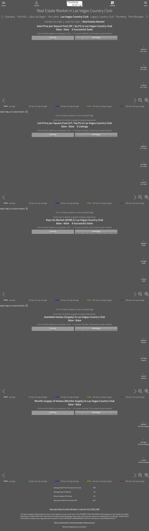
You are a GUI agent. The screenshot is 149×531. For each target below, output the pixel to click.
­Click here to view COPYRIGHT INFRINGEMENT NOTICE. (70, 518)
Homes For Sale (53, 21)
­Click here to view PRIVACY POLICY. (103, 518)
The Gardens (8, 16)
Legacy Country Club (102, 16)
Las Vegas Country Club (75, 16)
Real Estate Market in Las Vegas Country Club (74, 10)
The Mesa (120, 16)
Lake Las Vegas (37, 16)
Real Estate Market (93, 21)
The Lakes (53, 16)
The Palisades (136, 16)
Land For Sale (72, 21)
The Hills (22, 16)
